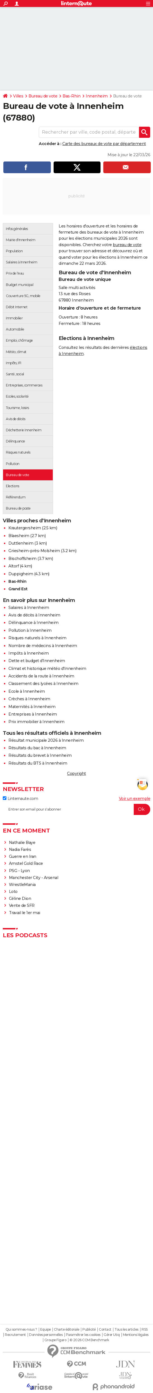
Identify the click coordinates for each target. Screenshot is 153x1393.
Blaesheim (18, 535)
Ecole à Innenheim (26, 691)
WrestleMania (22, 884)
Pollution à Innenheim (30, 630)
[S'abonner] (76, 809)
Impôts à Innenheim (28, 653)
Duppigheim (20, 573)
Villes (18, 96)
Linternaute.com (20, 798)
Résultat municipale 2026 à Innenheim (45, 740)
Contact (105, 1329)
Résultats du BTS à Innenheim (37, 763)
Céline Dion (20, 898)
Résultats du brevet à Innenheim (40, 755)
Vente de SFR (22, 905)
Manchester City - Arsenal (33, 877)
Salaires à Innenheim (28, 607)
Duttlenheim (21, 543)
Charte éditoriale (66, 1329)
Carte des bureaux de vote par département (104, 143)
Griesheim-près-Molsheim (34, 550)
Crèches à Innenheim (29, 698)
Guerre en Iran (22, 856)
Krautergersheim (24, 527)
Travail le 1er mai (24, 912)
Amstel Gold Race (26, 863)
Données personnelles (46, 1335)
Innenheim (97, 96)
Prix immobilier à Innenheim (36, 721)
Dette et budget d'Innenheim (36, 660)
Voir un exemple (134, 798)
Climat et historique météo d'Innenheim (47, 668)
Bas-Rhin (71, 96)
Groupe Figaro (55, 1340)
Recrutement (15, 1335)
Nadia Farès (20, 849)
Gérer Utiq (111, 1335)
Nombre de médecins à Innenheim (42, 645)
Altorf (13, 566)
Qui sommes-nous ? (21, 1329)
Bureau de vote (42, 96)
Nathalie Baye (22, 842)
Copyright (76, 773)
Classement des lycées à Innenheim (43, 683)
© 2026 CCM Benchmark (89, 1340)
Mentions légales (136, 1335)
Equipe (45, 1329)
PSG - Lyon (19, 870)
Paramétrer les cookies (83, 1335)
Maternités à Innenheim (31, 706)
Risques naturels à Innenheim (37, 637)
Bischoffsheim (22, 558)
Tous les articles (126, 1329)
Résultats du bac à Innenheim (37, 747)
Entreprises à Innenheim (32, 714)
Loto (13, 891)
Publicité (89, 1329)
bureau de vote (127, 244)
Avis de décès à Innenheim (34, 615)
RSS (145, 1329)
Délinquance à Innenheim (33, 622)
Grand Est (18, 588)
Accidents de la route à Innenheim (41, 676)
